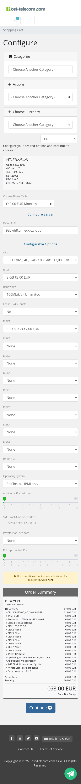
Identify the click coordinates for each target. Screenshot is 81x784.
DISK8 (6, 441)
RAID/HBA (9, 459)
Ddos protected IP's (15, 550)
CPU (5, 252)
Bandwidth (9, 287)
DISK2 (6, 338)
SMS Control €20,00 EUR (20, 523)
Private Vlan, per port (16, 533)
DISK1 (6, 321)
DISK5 (6, 390)
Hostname (9, 222)
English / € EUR (57, 739)
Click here (47, 579)
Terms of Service (51, 749)
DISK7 (6, 424)
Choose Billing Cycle (15, 196)
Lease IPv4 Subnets (14, 304)
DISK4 (6, 373)
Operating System (14, 476)
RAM (6, 269)
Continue (40, 707)
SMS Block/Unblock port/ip (19, 517)
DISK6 (6, 407)
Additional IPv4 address (17, 493)
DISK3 (6, 355)
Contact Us (25, 749)
